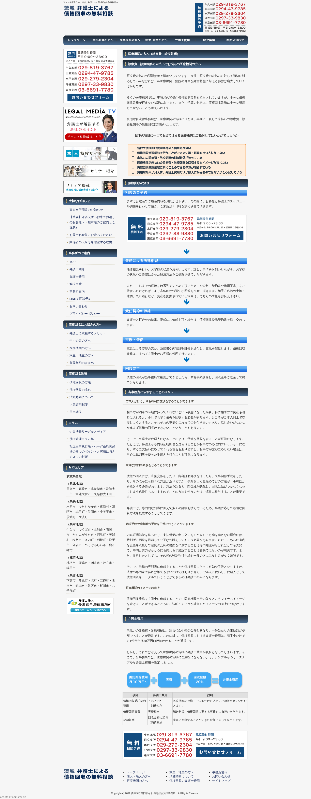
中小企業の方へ (80, 340)
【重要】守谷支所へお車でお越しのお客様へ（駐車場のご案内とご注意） (92, 222)
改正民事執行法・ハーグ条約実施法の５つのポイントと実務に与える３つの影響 (92, 451)
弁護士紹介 (77, 269)
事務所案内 (77, 291)
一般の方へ (103, 40)
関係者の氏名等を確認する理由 (90, 242)
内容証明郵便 (78, 404)
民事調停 (75, 412)
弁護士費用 (182, 40)
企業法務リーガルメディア (87, 431)
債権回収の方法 (80, 382)
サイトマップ (221, 780)
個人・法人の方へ (139, 776)
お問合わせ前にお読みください (90, 235)
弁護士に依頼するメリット (87, 333)
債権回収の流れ (80, 389)
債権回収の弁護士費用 (184, 780)
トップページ (76, 40)
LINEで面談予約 (80, 298)
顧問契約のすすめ (81, 363)
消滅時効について (81, 397)
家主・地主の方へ (155, 40)
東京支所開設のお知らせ (86, 209)
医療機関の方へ (129, 40)
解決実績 (208, 40)
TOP (72, 261)
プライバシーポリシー (84, 313)
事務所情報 (219, 772)
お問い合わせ (234, 40)
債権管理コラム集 (81, 439)
